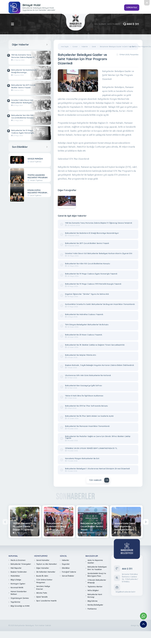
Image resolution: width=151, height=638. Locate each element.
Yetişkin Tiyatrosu (36, 180)
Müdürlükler (15, 576)
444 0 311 (131, 24)
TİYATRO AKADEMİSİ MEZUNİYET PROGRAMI (37, 176)
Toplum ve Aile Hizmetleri (46, 564)
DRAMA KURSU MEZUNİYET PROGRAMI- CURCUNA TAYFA (37, 191)
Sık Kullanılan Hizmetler (45, 572)
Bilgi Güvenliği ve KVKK (20, 606)
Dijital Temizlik (42, 597)
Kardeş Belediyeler (95, 605)
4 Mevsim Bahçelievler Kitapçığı (97, 581)
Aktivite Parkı (41, 593)
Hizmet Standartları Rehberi (19, 592)
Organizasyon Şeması (20, 598)
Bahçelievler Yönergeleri (21, 564)
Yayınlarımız (15, 602)
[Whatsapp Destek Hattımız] (143, 616)
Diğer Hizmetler (42, 568)
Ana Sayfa (65, 46)
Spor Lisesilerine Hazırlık (46, 601)
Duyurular (66, 564)
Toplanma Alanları (95, 586)
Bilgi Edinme (93, 601)
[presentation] (5, 522)
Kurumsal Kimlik (17, 587)
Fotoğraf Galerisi (69, 572)
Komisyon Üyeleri (18, 584)
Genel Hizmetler (42, 560)
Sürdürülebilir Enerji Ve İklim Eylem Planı (97, 574)
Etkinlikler (66, 568)
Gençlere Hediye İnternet (43, 587)
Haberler (84, 46)
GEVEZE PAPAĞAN (35, 159)
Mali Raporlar (16, 568)
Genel (94, 46)
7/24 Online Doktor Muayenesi (44, 581)
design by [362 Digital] (136, 625)
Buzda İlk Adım (42, 576)
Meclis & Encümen (18, 560)
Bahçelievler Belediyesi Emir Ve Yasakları (97, 568)
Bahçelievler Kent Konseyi (95, 595)
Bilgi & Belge (16, 580)
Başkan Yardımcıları (19, 572)
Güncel (75, 46)
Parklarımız (92, 609)
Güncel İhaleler (68, 576)
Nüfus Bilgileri (93, 590)
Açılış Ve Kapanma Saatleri (95, 561)
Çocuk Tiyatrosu (35, 161)
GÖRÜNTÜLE (131, 7)
